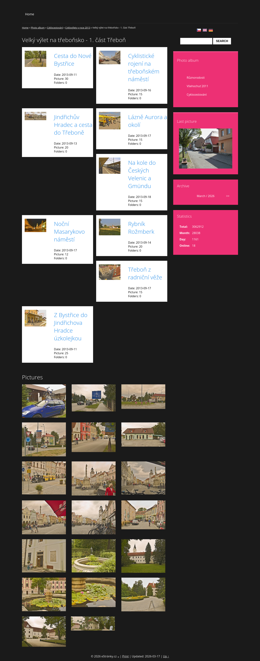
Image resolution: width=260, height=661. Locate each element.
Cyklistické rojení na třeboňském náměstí (143, 67)
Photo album (38, 27)
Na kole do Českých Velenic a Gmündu (142, 174)
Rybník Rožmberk (141, 227)
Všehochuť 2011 (197, 86)
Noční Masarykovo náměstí (69, 231)
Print (125, 656)
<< (183, 196)
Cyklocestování (55, 27)
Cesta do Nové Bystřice (73, 59)
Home (29, 14)
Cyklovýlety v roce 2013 (77, 27)
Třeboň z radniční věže (145, 273)
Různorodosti (196, 78)
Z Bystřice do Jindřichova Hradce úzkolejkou (71, 326)
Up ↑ (166, 656)
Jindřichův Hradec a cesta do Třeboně (73, 124)
